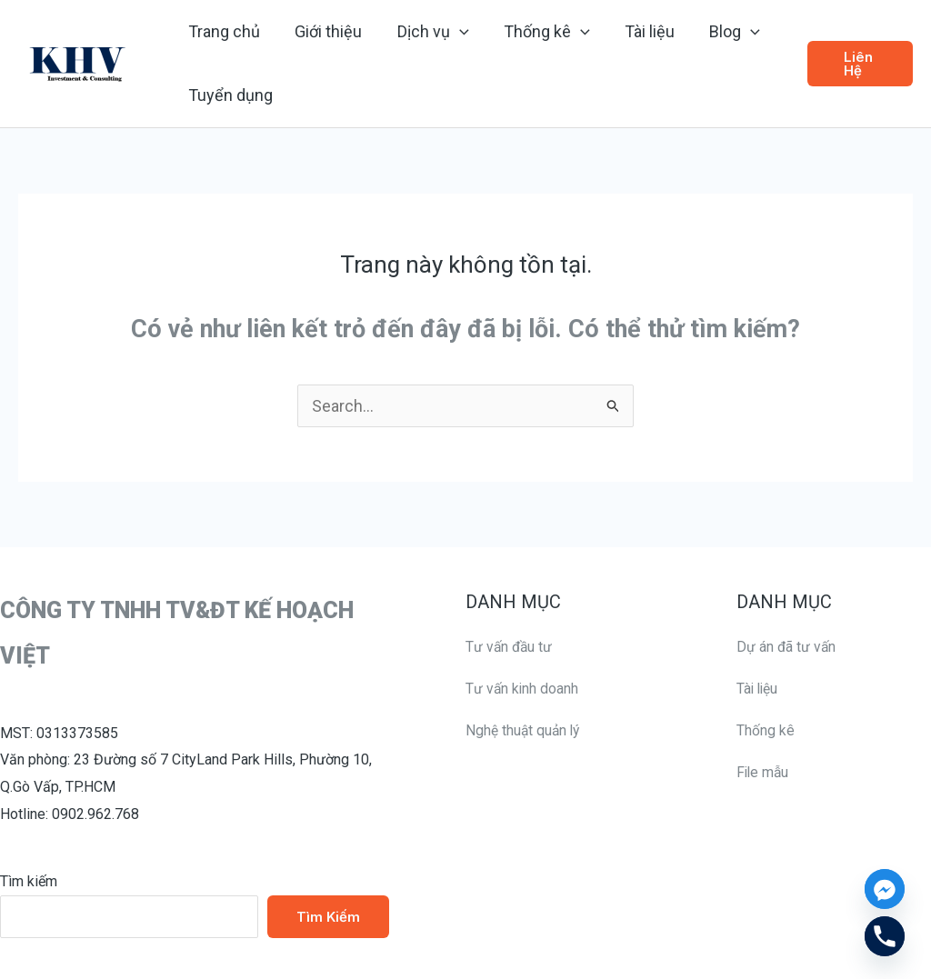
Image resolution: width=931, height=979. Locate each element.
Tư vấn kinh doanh (523, 687)
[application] (454, 32)
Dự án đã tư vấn (786, 646)
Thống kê (765, 729)
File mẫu (763, 771)
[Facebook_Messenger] (885, 889)
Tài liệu (758, 687)
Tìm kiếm (28, 881)
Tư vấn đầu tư (510, 646)
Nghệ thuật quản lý (524, 729)
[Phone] (885, 936)
